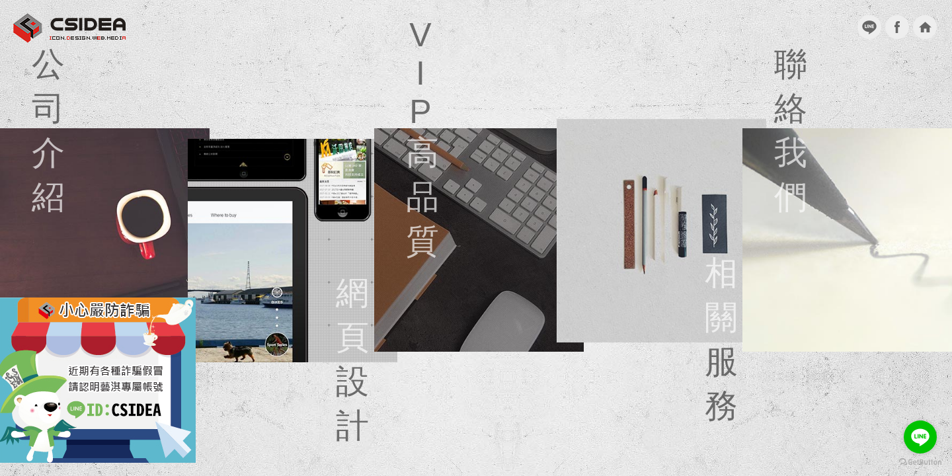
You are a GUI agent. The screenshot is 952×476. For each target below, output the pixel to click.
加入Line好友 (869, 27)
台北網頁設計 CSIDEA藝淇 (69, 28)
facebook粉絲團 (897, 27)
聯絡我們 (846, 240)
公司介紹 (105, 240)
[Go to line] (920, 437)
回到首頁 (925, 27)
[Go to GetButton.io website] (920, 462)
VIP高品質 (479, 240)
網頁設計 (292, 250)
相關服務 (661, 230)
